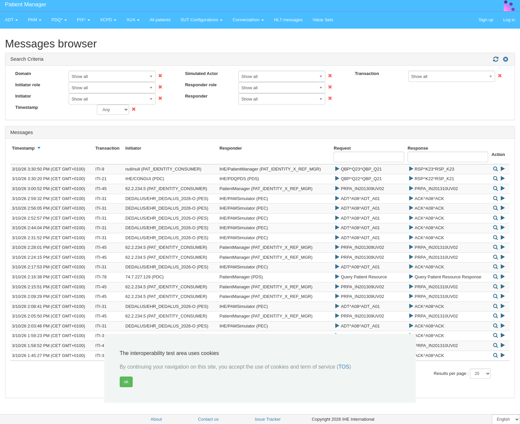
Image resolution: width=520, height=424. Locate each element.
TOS (344, 367)
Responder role (201, 84)
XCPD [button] (108, 19)
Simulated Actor (201, 73)
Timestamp (26, 107)
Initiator (23, 96)
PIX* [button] (83, 19)
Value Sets (323, 19)
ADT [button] (11, 19)
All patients (160, 19)
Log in (509, 19)
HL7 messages (288, 19)
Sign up (486, 19)
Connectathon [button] (248, 19)
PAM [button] (34, 19)
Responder (196, 96)
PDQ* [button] (59, 19)
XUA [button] (133, 19)
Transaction (367, 73)
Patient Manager (25, 4)
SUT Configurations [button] (202, 19)
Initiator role (27, 84)
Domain (23, 73)
